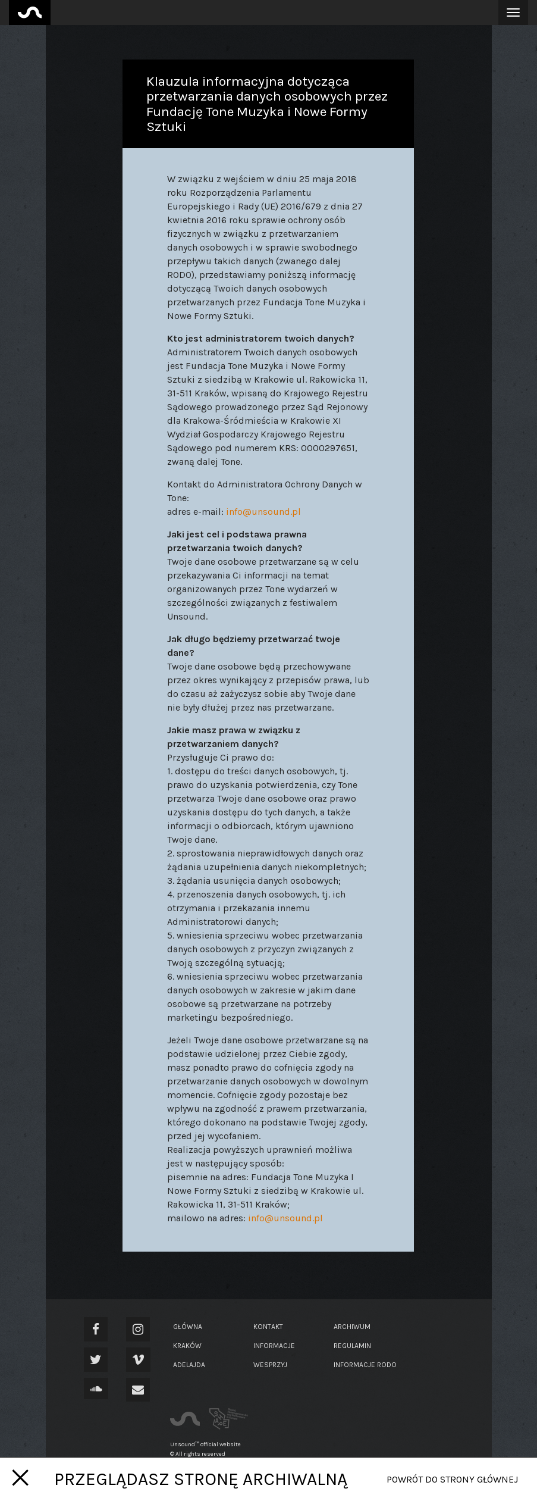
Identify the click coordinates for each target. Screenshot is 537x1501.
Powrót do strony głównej (452, 1479)
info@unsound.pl (263, 511)
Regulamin (352, 1345)
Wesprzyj (270, 1365)
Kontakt (268, 1326)
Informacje (274, 1345)
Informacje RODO (365, 1365)
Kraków (187, 1345)
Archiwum (352, 1326)
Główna (187, 1326)
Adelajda (189, 1365)
